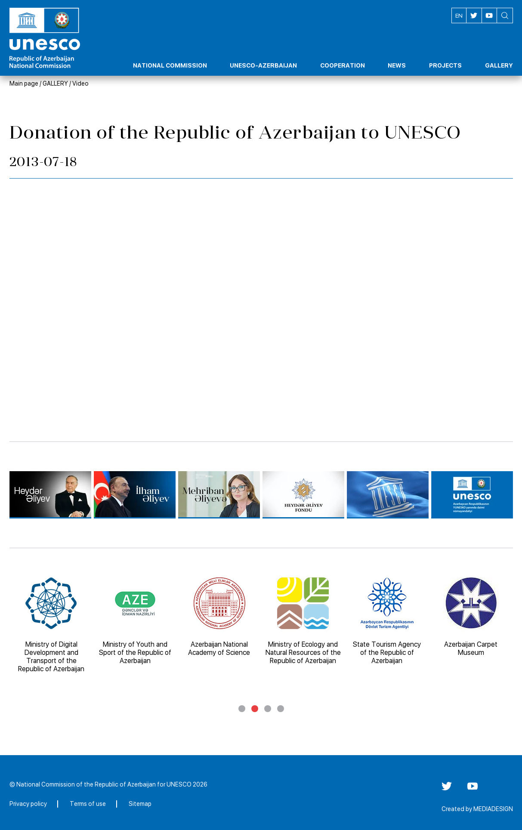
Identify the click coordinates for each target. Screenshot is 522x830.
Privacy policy (28, 803)
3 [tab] (267, 708)
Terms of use (88, 803)
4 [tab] (280, 708)
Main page (23, 83)
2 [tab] (254, 708)
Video (80, 83)
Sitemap (140, 803)
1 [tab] (241, 708)
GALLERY (55, 83)
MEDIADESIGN (493, 808)
